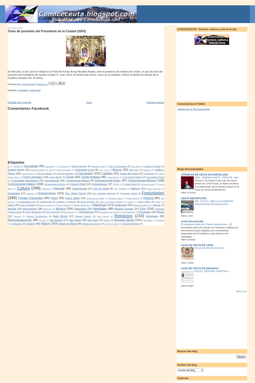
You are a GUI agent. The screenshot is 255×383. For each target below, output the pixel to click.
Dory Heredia (120, 189)
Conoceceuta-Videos (21, 184)
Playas (160, 212)
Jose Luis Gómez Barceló (111, 202)
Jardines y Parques (66, 202)
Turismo (30, 223)
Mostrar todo (241, 291)
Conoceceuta (51, 180)
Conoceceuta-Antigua (77, 180)
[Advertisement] (86, 135)
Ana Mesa (135, 166)
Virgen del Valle (111, 224)
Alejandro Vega (98, 166)
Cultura (23, 188)
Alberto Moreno (79, 166)
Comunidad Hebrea (132, 177)
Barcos (117, 169)
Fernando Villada (128, 193)
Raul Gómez (103, 216)
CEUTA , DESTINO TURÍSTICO (212, 271)
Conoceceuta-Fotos (107, 180)
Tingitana (160, 220)
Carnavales (85, 173)
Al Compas (63, 166)
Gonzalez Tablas (115, 198)
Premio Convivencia (36, 216)
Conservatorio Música (55, 184)
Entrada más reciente (19, 102)
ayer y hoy (104, 170)
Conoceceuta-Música (142, 180)
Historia (148, 198)
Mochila (12, 208)
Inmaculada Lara (27, 202)
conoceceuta (28, 84)
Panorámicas (86, 212)
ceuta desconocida (192, 221)
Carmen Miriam (44, 173)
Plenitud (17, 216)
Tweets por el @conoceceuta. (193, 109)
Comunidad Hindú (155, 177)
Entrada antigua (155, 102)
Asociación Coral (84, 169)
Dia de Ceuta (101, 188)
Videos (45, 223)
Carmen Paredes (64, 173)
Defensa (46, 189)
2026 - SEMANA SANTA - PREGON (214, 177)
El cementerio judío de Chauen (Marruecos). (204, 224)
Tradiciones (16, 224)
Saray (107, 220)
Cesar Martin (55, 177)
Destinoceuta (79, 188)
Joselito (130, 202)
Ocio (143, 208)
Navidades (100, 208)
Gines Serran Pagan (95, 198)
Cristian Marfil (130, 184)
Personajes (144, 212)
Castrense (149, 173)
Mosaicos (47, 209)
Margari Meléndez (82, 205)
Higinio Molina (133, 198)
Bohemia (147, 170)
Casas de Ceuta (129, 173)
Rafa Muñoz (60, 216)
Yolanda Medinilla (130, 224)
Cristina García (147, 184)
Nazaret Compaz (123, 208)
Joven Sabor (144, 202)
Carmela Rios (27, 174)
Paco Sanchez (53, 212)
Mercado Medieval (141, 205)
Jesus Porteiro (87, 202)
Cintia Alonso (113, 177)
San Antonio (56, 220)
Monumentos (30, 208)
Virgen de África (67, 223)
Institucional (34, 90)
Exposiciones (47, 193)
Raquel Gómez (83, 216)
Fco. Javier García (75, 193)
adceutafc (49, 166)
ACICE (17, 166)
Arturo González (64, 170)
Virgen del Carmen (91, 224)
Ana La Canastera (118, 166)
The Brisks (147, 220)
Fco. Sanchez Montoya (104, 193)
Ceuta (70, 177)
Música (60, 208)
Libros (11, 205)
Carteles (107, 173)
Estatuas (30, 193)
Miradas (157, 205)
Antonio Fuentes (152, 166)
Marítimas (99, 205)
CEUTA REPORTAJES (194, 198)
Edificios (135, 188)
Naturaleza (80, 208)
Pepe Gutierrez (128, 212)
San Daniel (75, 220)
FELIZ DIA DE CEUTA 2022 (209, 248)
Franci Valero (72, 198)
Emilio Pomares (153, 189)
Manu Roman (64, 205)
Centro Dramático (33, 177)
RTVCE (42, 220)
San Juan (92, 220)
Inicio (89, 102)
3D (9, 166)
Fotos (54, 198)
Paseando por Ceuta (109, 212)
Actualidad (23, 90)
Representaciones (20, 220)
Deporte (59, 188)
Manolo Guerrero (46, 205)
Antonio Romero (37, 170)
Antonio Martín (16, 169)
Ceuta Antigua (90, 177)
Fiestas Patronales (30, 198)
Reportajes (152, 216)
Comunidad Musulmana (24, 180)
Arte (51, 170)
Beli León (134, 170)
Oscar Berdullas (33, 212)
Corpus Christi (78, 184)
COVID (116, 184)
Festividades (153, 193)
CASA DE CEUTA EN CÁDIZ (197, 245)
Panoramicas (69, 212)
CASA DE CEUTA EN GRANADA (200, 268)
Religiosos (123, 216)
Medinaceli (121, 205)
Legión (158, 202)
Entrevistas (14, 193)
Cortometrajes (99, 184)
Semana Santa (124, 220)
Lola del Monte (27, 205)
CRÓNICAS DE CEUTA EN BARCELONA (204, 174)
